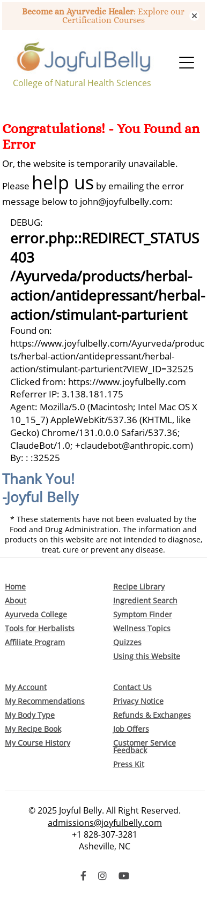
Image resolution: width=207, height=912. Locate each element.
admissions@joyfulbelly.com (105, 823)
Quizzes (127, 642)
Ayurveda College (36, 614)
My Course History (37, 743)
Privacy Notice (138, 701)
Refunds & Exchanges (152, 715)
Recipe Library (139, 586)
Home (15, 586)
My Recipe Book (33, 729)
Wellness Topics (142, 628)
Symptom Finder (142, 614)
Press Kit (128, 764)
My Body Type (30, 715)
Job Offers (131, 729)
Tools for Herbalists (40, 628)
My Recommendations (45, 701)
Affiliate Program (35, 642)
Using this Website (146, 656)
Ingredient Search (145, 600)
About (15, 600)
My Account (26, 687)
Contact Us (132, 687)
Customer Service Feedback (144, 746)
